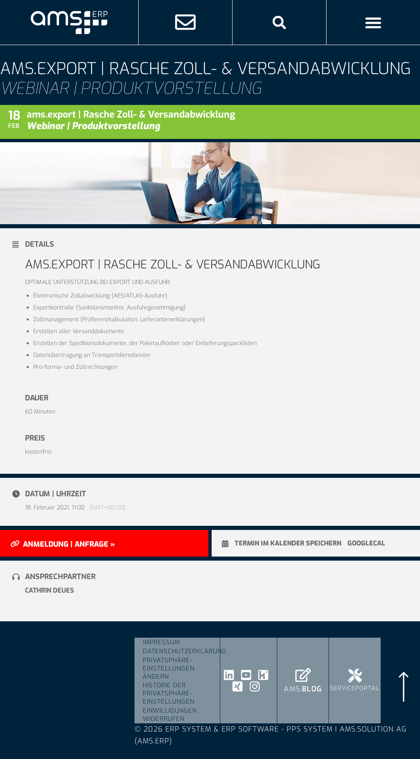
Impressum (161, 642)
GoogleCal (366, 543)
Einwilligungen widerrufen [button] (170, 715)
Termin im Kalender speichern (288, 543)
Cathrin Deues (49, 590)
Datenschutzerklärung (181, 651)
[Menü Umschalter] (373, 22)
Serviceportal (354, 688)
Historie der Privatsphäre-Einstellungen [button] (168, 694)
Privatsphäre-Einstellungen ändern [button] (168, 668)
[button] (279, 22)
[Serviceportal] (355, 675)
